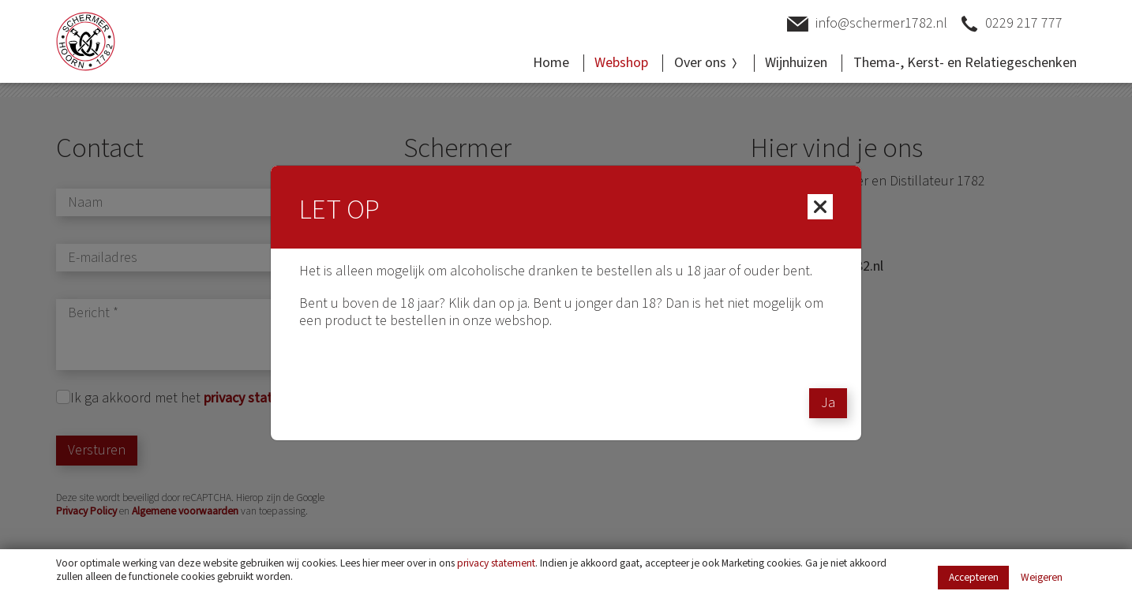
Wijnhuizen (796, 63)
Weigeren (1042, 578)
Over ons (707, 63)
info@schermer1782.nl (867, 24)
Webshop (621, 63)
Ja (828, 403)
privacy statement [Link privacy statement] (496, 563)
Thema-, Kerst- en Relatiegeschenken (965, 63)
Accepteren (974, 577)
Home (551, 63)
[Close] (820, 206)
